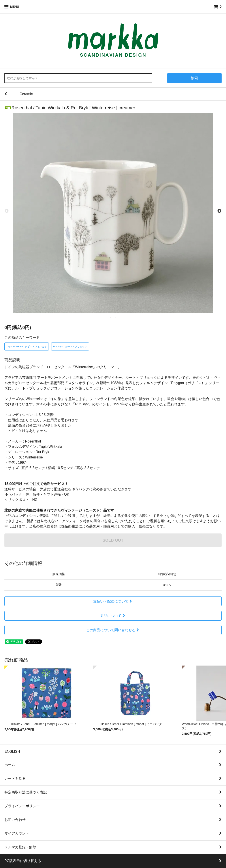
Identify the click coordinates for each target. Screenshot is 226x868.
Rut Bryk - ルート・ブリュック (70, 346)
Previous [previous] (6, 211)
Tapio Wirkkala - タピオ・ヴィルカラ (26, 346)
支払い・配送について (113, 601)
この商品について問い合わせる (113, 630)
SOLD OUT (113, 540)
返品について (113, 616)
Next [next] (219, 211)
